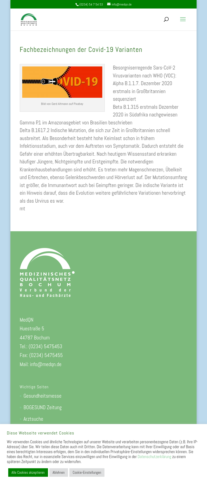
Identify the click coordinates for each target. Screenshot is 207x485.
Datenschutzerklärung (154, 456)
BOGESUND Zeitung (43, 407)
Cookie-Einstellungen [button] (87, 472)
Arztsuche (33, 419)
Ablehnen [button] (59, 472)
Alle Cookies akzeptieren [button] (28, 472)
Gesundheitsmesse (42, 395)
